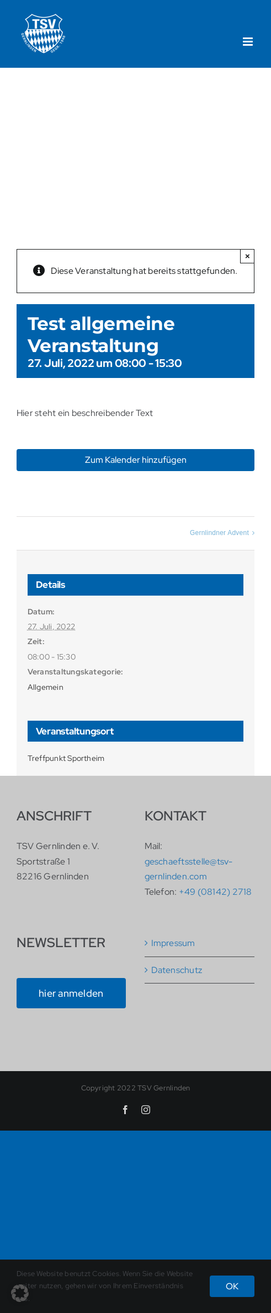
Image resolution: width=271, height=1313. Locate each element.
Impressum (173, 943)
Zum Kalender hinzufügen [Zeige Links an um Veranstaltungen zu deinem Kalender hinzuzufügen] (136, 460)
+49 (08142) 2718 (215, 892)
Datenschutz (177, 970)
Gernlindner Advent (219, 533)
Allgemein (45, 687)
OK (232, 1286)
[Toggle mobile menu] (248, 41)
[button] (20, 1293)
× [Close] (247, 256)
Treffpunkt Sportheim (66, 758)
